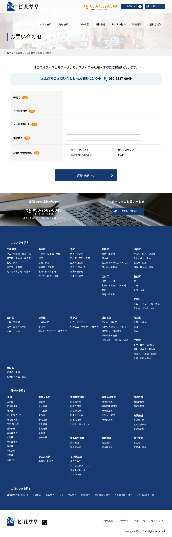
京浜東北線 (12, 407)
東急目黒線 (107, 420)
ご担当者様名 (20, 111)
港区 (72, 250)
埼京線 (10, 411)
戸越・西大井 (108, 295)
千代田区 (11, 250)
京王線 (137, 443)
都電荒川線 (75, 420)
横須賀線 (11, 429)
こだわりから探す (21, 489)
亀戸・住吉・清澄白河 (144, 345)
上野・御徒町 (13, 322)
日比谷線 (42, 411)
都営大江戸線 (76, 415)
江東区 (137, 341)
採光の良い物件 (102, 495)
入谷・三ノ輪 (13, 331)
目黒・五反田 (108, 281)
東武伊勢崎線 (140, 425)
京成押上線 (107, 448)
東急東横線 (107, 402)
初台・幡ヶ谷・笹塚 (143, 268)
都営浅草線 (75, 402)
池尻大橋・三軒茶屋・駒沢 (115, 340)
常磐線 (10, 456)
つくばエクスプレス (80, 466)
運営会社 (123, 521)
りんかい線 (75, 475)
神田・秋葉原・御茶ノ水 (19, 254)
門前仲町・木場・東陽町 (146, 354)
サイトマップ (158, 521)
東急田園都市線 (109, 407)
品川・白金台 (76, 263)
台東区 (10, 318)
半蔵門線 (42, 429)
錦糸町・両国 (13, 372)
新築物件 (85, 495)
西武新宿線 (139, 402)
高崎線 (10, 447)
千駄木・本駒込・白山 (144, 309)
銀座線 (41, 402)
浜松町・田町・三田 (80, 259)
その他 (119, 155)
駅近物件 (50, 495)
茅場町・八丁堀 (46, 268)
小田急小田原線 (46, 461)
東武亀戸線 (139, 429)
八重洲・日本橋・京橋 (49, 254)
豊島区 (137, 277)
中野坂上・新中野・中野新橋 (84, 327)
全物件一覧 (139, 521)
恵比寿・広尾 (140, 263)
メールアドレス (21, 125)
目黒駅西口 (43, 322)
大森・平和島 (140, 322)
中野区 (73, 318)
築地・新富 (43, 263)
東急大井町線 (108, 415)
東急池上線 (107, 411)
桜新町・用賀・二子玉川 (114, 327)
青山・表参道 (76, 272)
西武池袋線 (139, 407)
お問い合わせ (156, 6)
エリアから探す (20, 243)
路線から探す (18, 391)
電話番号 (18, 138)
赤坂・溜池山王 (77, 268)
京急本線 (74, 443)
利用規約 (108, 521)
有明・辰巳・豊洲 (142, 359)
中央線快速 (12, 442)
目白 (136, 286)
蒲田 (136, 327)
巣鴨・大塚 (139, 290)
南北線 (41, 433)
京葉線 (10, 438)
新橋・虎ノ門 (76, 254)
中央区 (42, 250)
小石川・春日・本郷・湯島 (147, 304)
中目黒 (41, 327)
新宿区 (105, 250)
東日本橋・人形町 (47, 272)
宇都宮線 (11, 451)
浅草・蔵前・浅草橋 (16, 327)
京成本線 (106, 443)
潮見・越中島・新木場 (144, 350)
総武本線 (11, 460)
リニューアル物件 (68, 495)
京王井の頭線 (140, 448)
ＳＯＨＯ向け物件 (123, 495)
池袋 (136, 281)
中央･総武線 (13, 424)
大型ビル (37, 495)
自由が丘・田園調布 (111, 331)
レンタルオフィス (145, 495)
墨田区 (10, 368)
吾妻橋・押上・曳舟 (16, 377)
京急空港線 (75, 448)
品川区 (105, 277)
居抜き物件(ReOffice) (17, 495)
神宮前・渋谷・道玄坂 (144, 254)
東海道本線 (12, 420)
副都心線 (42, 438)
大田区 (137, 318)
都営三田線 (75, 407)
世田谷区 (106, 318)
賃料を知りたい (124, 150)
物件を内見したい (78, 150)
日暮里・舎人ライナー (81, 424)
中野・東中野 (76, 322)
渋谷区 (137, 250)
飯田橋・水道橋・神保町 (19, 259)
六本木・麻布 (76, 276)
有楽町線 (42, 424)
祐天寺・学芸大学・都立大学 (52, 331)
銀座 (40, 259)
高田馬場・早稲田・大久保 (115, 263)
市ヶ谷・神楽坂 (109, 268)
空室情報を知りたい (79, 155)
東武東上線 (139, 420)
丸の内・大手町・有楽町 (19, 272)
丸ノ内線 (42, 407)
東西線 (41, 415)
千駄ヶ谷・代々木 (142, 259)
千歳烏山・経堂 (109, 336)
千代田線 (42, 420)
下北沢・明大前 (109, 322)
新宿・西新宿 (108, 254)
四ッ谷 (105, 259)
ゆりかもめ (75, 461)
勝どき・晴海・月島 (48, 276)
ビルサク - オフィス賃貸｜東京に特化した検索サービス (23, 6)
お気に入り (133, 6)
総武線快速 (12, 433)
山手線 (10, 402)
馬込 (136, 331)
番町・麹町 (12, 263)
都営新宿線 (75, 411)
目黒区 (42, 318)
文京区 (137, 300)
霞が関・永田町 (14, 268)
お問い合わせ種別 (22, 153)
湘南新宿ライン (14, 415)
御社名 (16, 98)
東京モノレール (77, 470)
